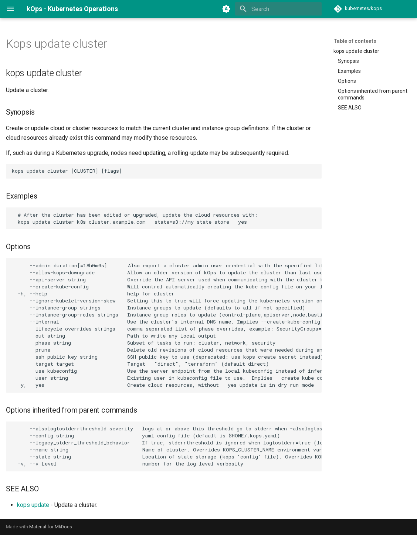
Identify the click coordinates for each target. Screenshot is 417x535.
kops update (33, 504)
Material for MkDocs (50, 526)
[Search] (278, 9)
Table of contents (354, 41)
